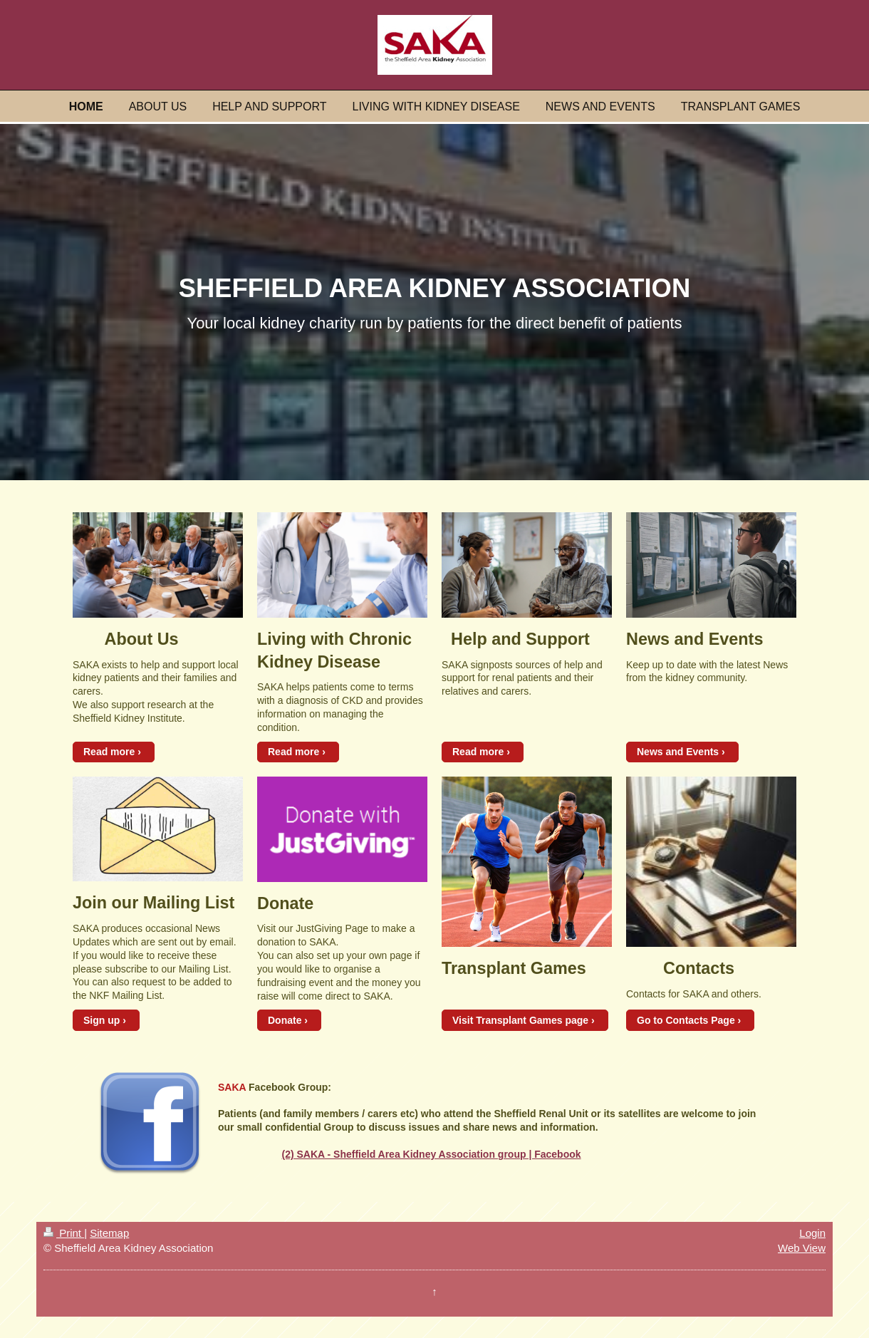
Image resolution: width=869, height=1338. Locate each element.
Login (812, 1233)
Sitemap (109, 1233)
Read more (109, 751)
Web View (802, 1248)
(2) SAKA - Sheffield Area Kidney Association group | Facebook (431, 1154)
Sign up (101, 1020)
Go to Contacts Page (686, 1020)
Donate (284, 1020)
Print (63, 1233)
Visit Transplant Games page (520, 1020)
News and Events (678, 751)
